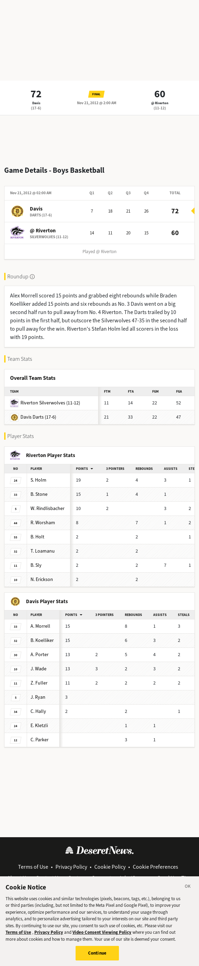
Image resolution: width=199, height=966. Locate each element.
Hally (38, 711)
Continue (97, 955)
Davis (36, 103)
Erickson (42, 579)
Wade (38, 668)
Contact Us (48, 878)
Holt (37, 537)
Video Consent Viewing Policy (101, 935)
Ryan (38, 697)
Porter (40, 654)
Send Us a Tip (173, 878)
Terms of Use (33, 866)
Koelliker (42, 640)
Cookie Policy (110, 866)
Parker (40, 739)
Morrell (40, 626)
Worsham (43, 522)
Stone (39, 494)
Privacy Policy (71, 866)
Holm (38, 480)
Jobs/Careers (134, 878)
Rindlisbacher (47, 508)
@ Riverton (159, 103)
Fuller (39, 683)
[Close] (188, 889)
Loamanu (43, 551)
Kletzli (39, 725)
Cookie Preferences (155, 866)
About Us (17, 878)
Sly (36, 565)
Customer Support (89, 878)
